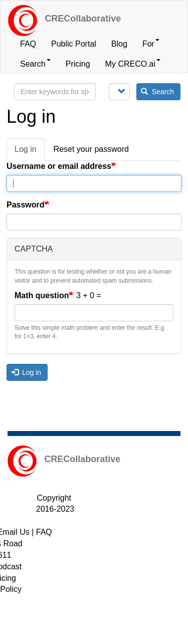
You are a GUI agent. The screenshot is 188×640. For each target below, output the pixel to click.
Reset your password (91, 149)
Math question (42, 295)
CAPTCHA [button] (34, 249)
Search (35, 63)
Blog (119, 44)
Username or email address (59, 166)
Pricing (78, 64)
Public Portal (73, 44)
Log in (30, 152)
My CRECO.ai (132, 63)
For (150, 43)
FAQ (28, 44)
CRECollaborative (83, 19)
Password (26, 204)
